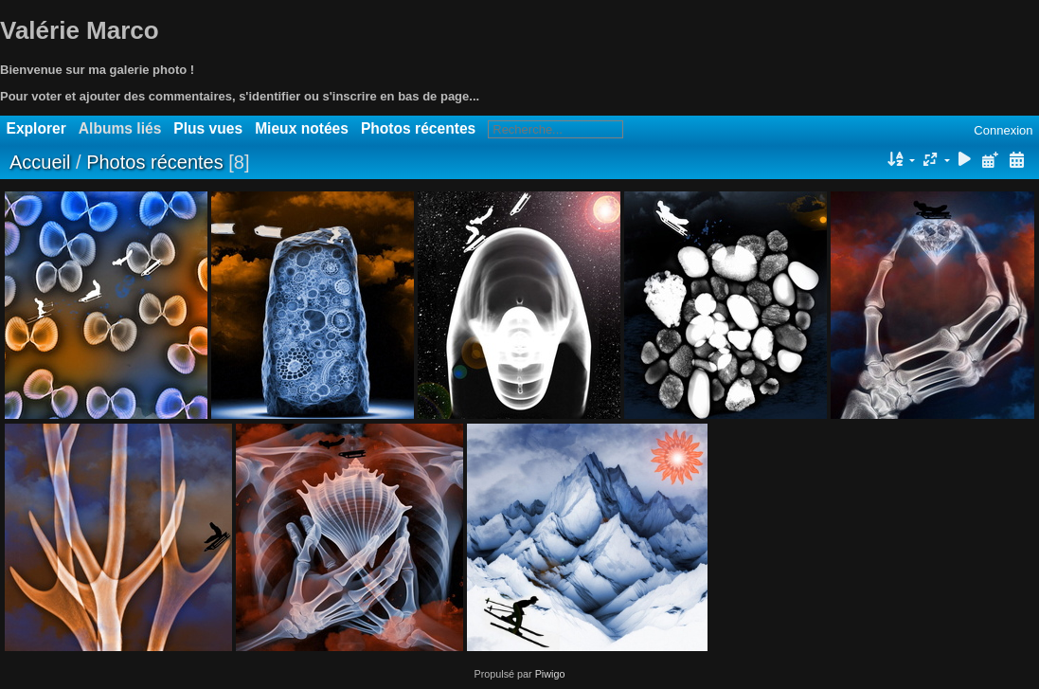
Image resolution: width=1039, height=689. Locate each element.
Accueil (39, 162)
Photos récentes (418, 128)
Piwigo (550, 674)
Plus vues (207, 128)
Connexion (1003, 130)
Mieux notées (302, 128)
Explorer (36, 128)
